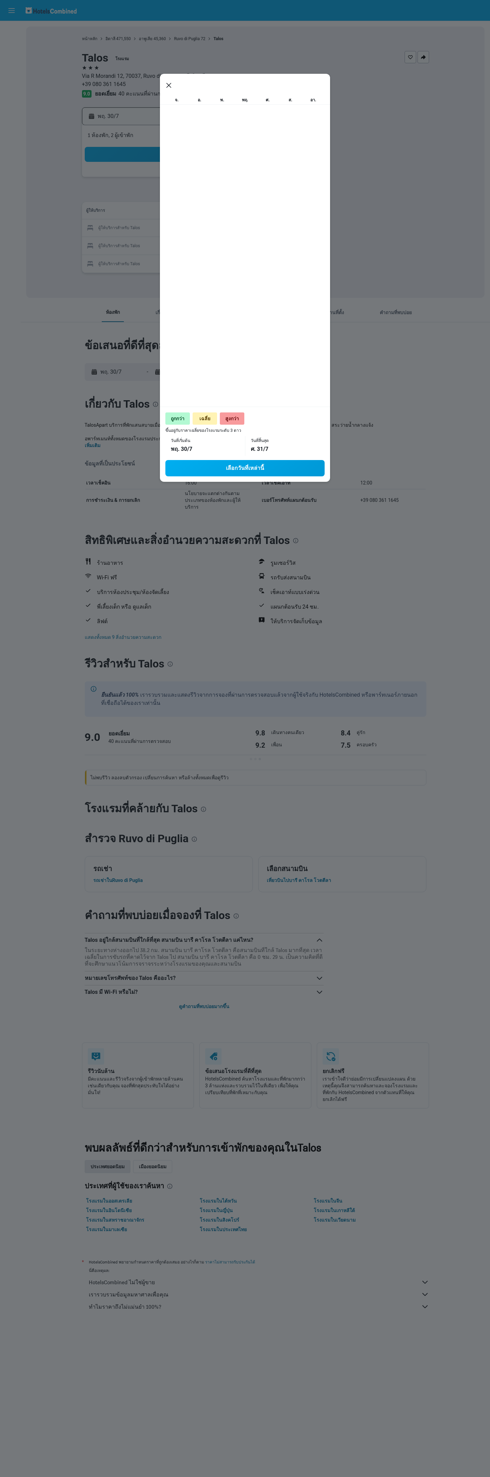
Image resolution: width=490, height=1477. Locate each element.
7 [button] (151, 195)
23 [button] (185, 228)
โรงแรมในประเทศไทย (224, 1229)
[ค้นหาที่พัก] (11, 45)
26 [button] (234, 228)
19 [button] (234, 212)
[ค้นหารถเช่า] (11, 60)
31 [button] (201, 244)
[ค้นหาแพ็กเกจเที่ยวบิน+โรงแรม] (11, 74)
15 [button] (168, 212)
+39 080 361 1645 (105, 84)
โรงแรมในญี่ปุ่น (217, 1210)
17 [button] (201, 212)
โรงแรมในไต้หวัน (219, 1201)
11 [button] (217, 195)
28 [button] (152, 244)
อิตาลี (112, 38)
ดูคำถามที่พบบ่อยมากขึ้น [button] (205, 1006)
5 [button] (233, 179)
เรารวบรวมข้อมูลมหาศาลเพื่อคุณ (260, 1294)
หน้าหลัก (91, 38)
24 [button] (201, 228)
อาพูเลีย (147, 38)
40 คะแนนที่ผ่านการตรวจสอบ (155, 93)
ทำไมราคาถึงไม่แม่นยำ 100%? (260, 1307)
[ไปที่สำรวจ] (11, 88)
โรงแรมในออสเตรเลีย (110, 1201)
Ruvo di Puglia (188, 38)
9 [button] (184, 195)
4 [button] (217, 179)
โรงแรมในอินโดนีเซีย (110, 1210)
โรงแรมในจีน (329, 1201)
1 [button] (168, 179)
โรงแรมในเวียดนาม (336, 1220)
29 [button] (168, 244)
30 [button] (185, 244)
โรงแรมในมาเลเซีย (107, 1229)
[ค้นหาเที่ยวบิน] (11, 31)
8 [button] (168, 195)
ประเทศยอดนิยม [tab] (109, 1166)
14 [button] (152, 212)
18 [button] (217, 212)
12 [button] (234, 195)
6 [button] (135, 195)
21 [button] (152, 228)
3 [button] (200, 179)
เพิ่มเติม (94, 445)
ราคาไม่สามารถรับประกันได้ (232, 1261)
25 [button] (217, 228)
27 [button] (136, 244)
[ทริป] (11, 108)
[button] (11, 10)
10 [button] (201, 195)
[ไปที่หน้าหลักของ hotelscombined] (51, 10)
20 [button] (136, 228)
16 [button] (185, 212)
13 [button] (136, 212)
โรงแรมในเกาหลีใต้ (335, 1210)
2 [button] (184, 179)
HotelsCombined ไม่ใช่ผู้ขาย (260, 1282)
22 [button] (168, 228)
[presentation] (298, 110)
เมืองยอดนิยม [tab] (154, 1166)
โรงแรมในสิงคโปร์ (221, 1220)
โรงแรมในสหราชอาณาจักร (116, 1220)
